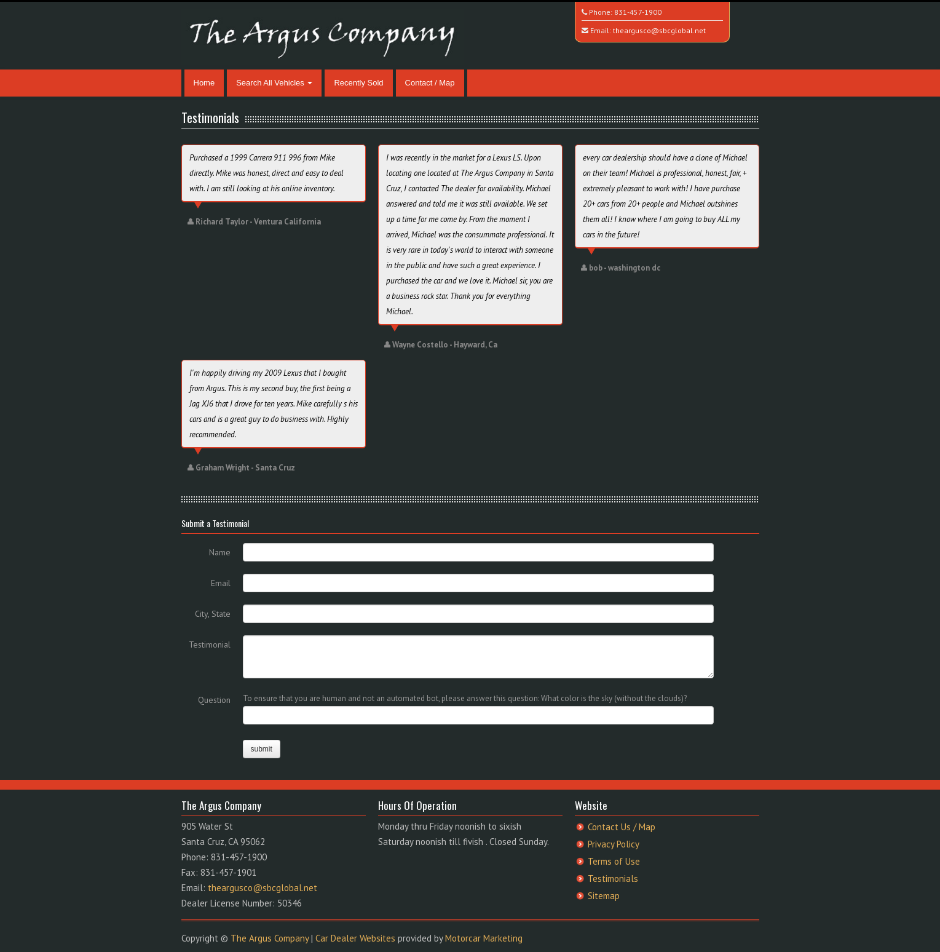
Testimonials (613, 878)
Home (204, 82)
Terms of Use (614, 861)
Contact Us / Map (621, 827)
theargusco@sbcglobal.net (659, 30)
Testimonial (210, 644)
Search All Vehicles (274, 82)
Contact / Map (430, 82)
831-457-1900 (638, 12)
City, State (213, 613)
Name (220, 552)
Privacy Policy (613, 844)
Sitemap (604, 896)
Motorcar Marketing (484, 938)
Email (221, 583)
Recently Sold (358, 82)
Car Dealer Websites (355, 938)
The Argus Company (270, 938)
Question (214, 699)
